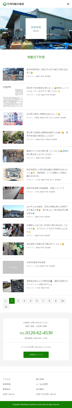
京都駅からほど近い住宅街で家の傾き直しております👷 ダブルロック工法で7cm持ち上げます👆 (47, 228)
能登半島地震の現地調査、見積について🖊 (46, 188)
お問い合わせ (9, 394)
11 (6, 307)
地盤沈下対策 (40, 76)
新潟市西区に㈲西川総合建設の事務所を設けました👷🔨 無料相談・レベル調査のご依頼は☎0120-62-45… (47, 172)
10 (62, 301)
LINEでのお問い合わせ (46, 394)
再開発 (37, 117)
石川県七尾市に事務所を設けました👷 (44, 114)
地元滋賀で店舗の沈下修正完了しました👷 (45, 244)
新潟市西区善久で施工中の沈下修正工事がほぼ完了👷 (47, 71)
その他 (38, 95)
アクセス (7, 379)
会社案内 (40, 389)
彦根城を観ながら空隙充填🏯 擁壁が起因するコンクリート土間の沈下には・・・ (47, 282)
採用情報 (7, 384)
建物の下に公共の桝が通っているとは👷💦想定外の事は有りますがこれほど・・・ (48, 152)
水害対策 (57, 117)
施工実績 (40, 379)
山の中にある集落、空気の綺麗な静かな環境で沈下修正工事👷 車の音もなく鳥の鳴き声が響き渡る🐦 (47, 209)
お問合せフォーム (36, 355)
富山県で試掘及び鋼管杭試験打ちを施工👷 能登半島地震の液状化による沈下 (47, 134)
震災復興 (48, 76)
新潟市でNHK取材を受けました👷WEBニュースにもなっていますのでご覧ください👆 (48, 89)
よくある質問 (42, 384)
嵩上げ (51, 117)
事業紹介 (7, 389)
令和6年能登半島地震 (36, 262)
